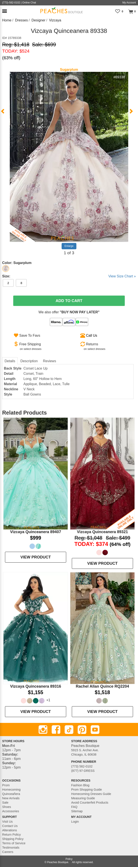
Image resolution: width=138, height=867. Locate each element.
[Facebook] (56, 729)
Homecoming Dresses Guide (91, 794)
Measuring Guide (83, 798)
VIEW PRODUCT (35, 557)
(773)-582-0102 (11, 2)
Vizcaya (55, 20)
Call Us (91, 335)
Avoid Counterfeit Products (89, 802)
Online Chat (29, 2)
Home (7, 20)
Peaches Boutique (57, 862)
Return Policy (11, 834)
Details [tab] (10, 361)
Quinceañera (11, 794)
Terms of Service (13, 843)
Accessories (10, 811)
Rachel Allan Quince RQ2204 (102, 686)
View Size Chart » (122, 276)
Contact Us (10, 826)
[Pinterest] (82, 729)
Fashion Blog (80, 785)
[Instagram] (43, 729)
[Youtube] (95, 729)
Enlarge (68, 246)
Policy (69, 859)
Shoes (6, 807)
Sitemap (77, 811)
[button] (4, 11)
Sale (5, 802)
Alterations (9, 830)
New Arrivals (11, 798)
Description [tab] (29, 361)
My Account (129, 2)
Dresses (21, 20)
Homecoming (11, 789)
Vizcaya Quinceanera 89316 (35, 686)
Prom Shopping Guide (86, 789)
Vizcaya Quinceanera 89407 (35, 532)
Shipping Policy (12, 839)
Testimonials (10, 847)
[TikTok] (69, 729)
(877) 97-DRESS (83, 770)
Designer (38, 20)
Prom (6, 785)
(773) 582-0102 (81, 766)
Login (75, 821)
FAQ (74, 807)
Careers (7, 852)
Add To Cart (69, 301)
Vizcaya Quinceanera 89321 (102, 532)
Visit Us (7, 821)
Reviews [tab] (49, 361)
